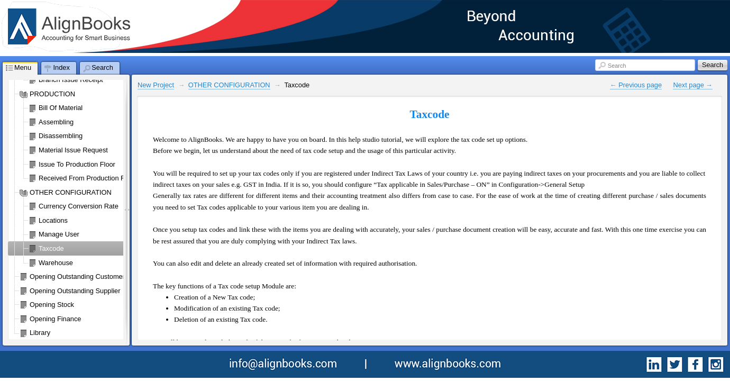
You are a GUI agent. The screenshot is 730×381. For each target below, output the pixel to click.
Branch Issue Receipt (71, 80)
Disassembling (61, 136)
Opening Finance (55, 319)
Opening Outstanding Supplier (75, 291)
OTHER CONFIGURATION (71, 192)
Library (40, 333)
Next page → (693, 85)
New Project (156, 85)
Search (617, 65)
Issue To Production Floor (77, 164)
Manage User (59, 234)
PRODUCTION (52, 94)
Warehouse (56, 263)
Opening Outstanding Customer (77, 276)
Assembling (56, 122)
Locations (53, 220)
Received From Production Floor (87, 178)
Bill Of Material (61, 108)
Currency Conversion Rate (78, 206)
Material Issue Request (73, 150)
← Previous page (636, 85)
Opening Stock (52, 305)
